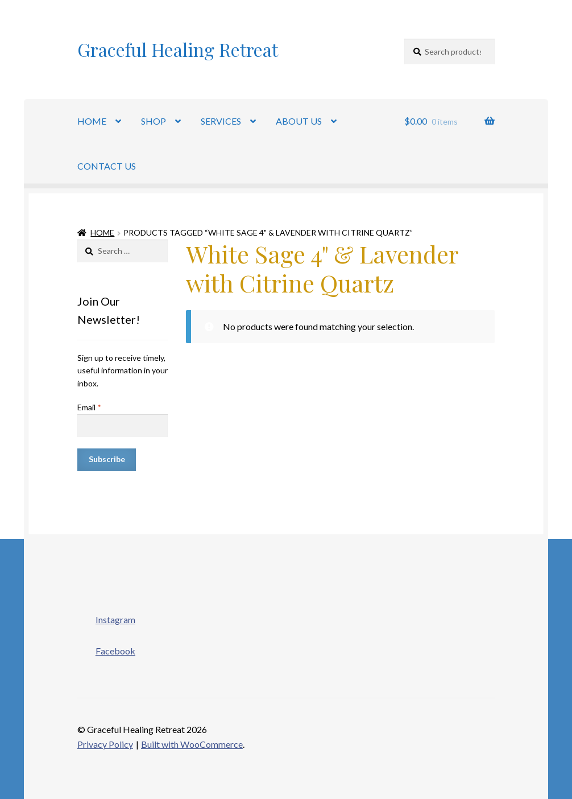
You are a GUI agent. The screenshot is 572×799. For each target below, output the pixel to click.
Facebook (106, 648)
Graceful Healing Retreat (177, 49)
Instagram (106, 616)
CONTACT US (106, 165)
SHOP (153, 121)
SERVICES (221, 121)
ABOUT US (299, 121)
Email (89, 407)
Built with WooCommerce (192, 744)
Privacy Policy (105, 744)
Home (102, 232)
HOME (91, 121)
